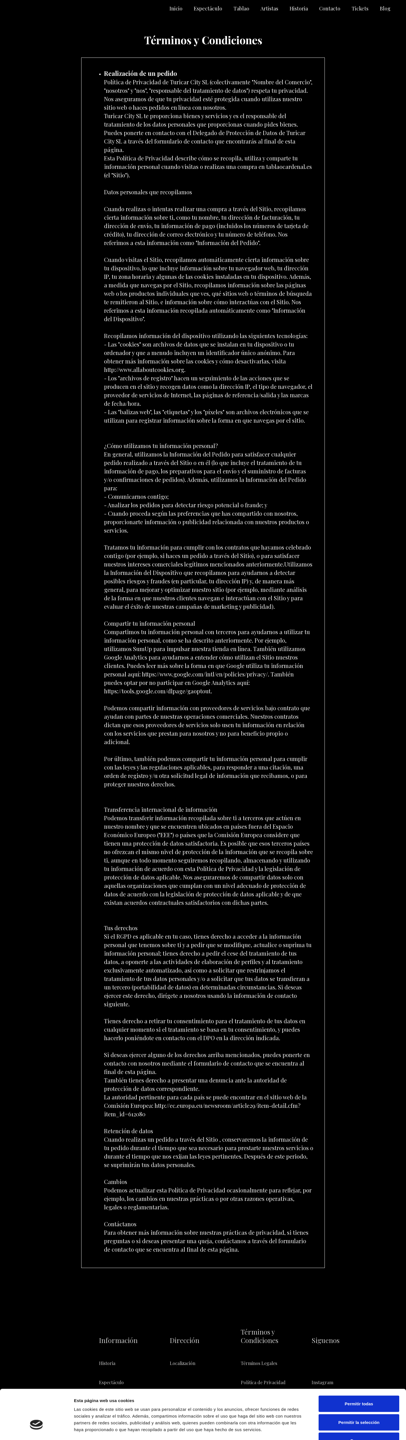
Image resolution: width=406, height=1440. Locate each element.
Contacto (329, 8)
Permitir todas (359, 1366)
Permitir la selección (358, 1384)
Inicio (175, 8)
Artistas (269, 8)
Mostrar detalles (305, 1428)
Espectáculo (208, 8)
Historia (299, 8)
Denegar (358, 1403)
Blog (385, 8)
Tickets (360, 8)
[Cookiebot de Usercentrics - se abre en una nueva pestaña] (36, 1429)
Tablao (241, 8)
